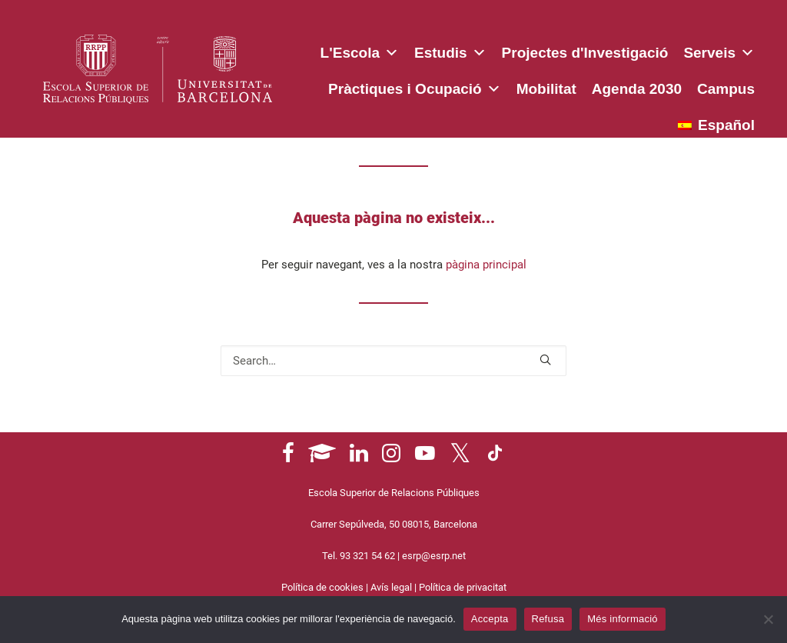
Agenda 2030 (637, 89)
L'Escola (359, 50)
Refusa (548, 619)
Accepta (490, 619)
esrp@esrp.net (434, 555)
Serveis (719, 50)
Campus (726, 89)
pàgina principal (486, 265)
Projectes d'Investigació (585, 53)
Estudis (450, 50)
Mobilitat (546, 89)
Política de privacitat (462, 587)
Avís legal (391, 587)
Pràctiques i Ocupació (414, 86)
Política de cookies (322, 587)
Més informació (622, 619)
